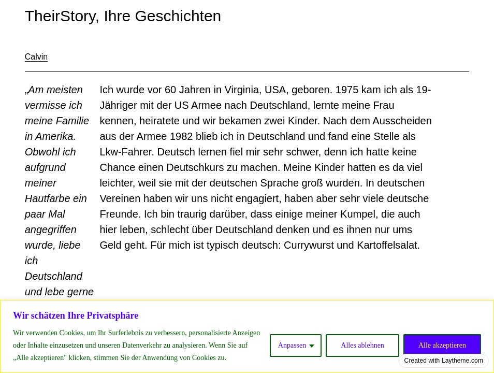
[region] (247, 336)
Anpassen (292, 345)
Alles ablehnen (362, 345)
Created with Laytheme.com (443, 360)
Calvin (36, 56)
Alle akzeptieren (442, 345)
